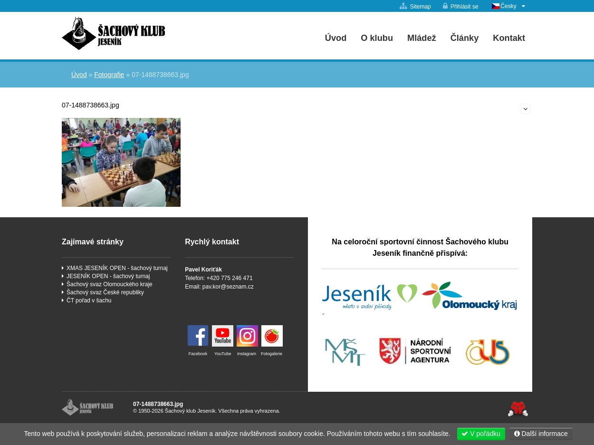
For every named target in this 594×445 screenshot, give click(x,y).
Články (464, 38)
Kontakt (509, 38)
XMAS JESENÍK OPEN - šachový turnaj (117, 268)
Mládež (421, 38)
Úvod (113, 33)
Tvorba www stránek (517, 409)
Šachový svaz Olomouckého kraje (110, 284)
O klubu (377, 38)
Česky (508, 6)
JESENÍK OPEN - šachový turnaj (108, 276)
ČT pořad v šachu (89, 300)
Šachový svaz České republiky (105, 292)
